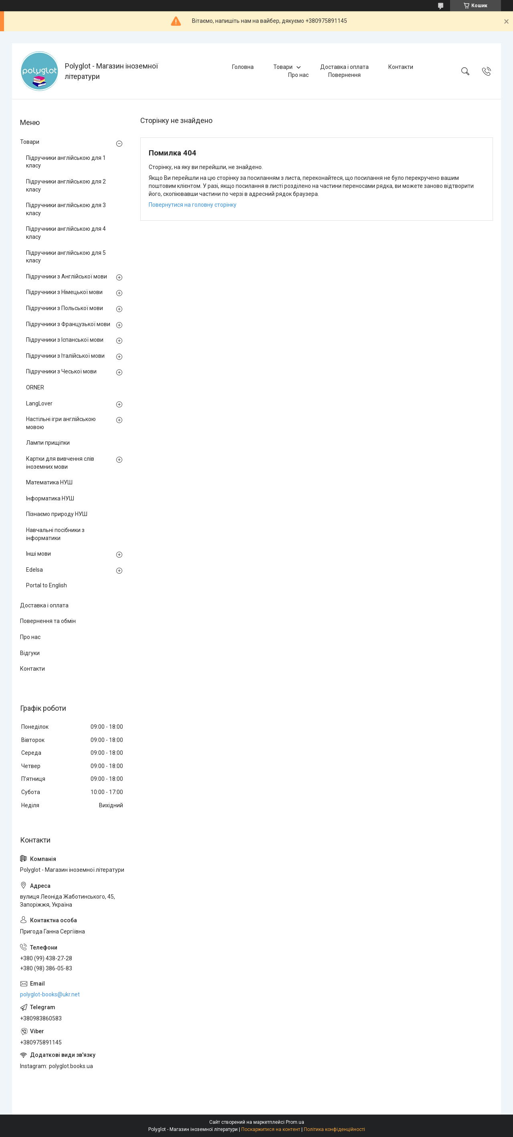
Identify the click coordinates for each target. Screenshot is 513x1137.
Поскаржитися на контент (270, 1129)
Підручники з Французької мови (68, 324)
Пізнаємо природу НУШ (56, 514)
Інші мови (38, 553)
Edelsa (34, 569)
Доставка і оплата (344, 67)
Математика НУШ (49, 482)
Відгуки (30, 653)
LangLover (39, 403)
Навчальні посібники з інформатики (55, 534)
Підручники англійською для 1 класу (66, 162)
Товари (283, 67)
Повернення (344, 75)
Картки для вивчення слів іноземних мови (60, 463)
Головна (243, 67)
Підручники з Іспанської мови (64, 340)
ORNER (35, 387)
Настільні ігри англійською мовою (61, 423)
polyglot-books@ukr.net (50, 994)
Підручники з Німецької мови (64, 292)
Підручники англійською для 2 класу (66, 185)
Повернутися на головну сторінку (192, 205)
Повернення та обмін (48, 621)
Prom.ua (295, 1122)
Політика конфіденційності (334, 1129)
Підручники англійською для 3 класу (66, 209)
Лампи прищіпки (48, 442)
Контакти (400, 67)
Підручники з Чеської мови (61, 371)
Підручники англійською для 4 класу (66, 233)
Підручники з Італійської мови (65, 356)
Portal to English (46, 585)
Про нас (298, 75)
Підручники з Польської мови (64, 308)
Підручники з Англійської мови (66, 276)
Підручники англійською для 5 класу (66, 257)
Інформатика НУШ (50, 498)
